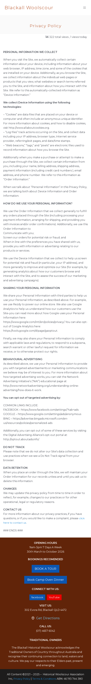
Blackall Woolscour (29, 7)
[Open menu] (84, 8)
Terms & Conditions (44, 678)
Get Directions (48, 618)
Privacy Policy (21, 678)
